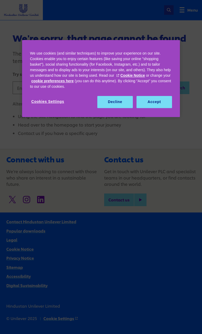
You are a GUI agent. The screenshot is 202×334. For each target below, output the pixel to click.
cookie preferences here (52, 81)
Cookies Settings (47, 101)
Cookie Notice (132, 75)
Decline (115, 102)
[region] (101, 78)
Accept (154, 102)
